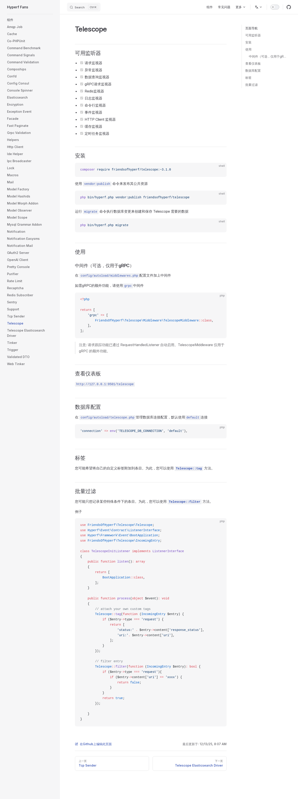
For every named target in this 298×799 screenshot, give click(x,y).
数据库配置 (253, 70)
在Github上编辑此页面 (93, 744)
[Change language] (258, 7)
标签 (248, 77)
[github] (289, 7)
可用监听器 (253, 35)
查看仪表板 (253, 63)
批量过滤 (251, 84)
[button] (30, 19)
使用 (248, 49)
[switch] (274, 7)
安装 (248, 42)
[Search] (84, 7)
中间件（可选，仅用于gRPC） (268, 56)
